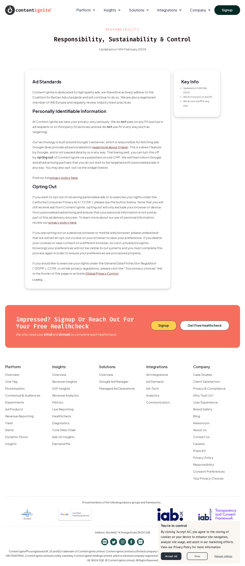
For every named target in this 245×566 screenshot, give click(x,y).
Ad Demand (154, 381)
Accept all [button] (171, 556)
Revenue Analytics (65, 395)
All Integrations (157, 375)
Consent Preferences (209, 471)
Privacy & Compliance (209, 388)
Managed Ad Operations (117, 388)
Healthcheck (61, 416)
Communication (158, 402)
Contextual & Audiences (22, 395)
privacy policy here (64, 178)
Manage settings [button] (223, 556)
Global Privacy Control (101, 273)
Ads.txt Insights (63, 437)
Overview (12, 375)
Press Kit (199, 451)
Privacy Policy (203, 458)
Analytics (152, 395)
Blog (196, 416)
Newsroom (201, 423)
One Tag (11, 381)
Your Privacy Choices (208, 478)
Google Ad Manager (113, 381)
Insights (11, 444)
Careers (199, 444)
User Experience (205, 402)
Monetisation (15, 388)
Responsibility (203, 464)
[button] (85, 10)
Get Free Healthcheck (205, 325)
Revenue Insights (64, 381)
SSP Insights (61, 388)
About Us (200, 430)
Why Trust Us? (203, 395)
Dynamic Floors (16, 437)
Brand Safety (202, 409)
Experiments (14, 402)
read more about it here (110, 147)
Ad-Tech (152, 388)
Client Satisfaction (206, 381)
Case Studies (202, 375)
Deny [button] (197, 556)
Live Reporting (63, 409)
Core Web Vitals (64, 430)
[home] (28, 10)
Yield (9, 423)
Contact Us (201, 437)
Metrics (57, 402)
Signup (227, 10)
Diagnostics (60, 423)
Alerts (9, 430)
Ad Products (14, 409)
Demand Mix (61, 444)
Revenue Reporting (19, 416)
